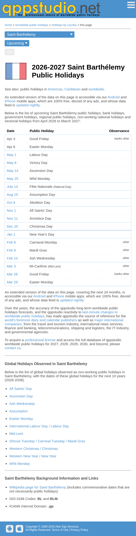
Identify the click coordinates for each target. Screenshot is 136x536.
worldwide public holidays (31, 25)
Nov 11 (12, 218)
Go (9, 52)
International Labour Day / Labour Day (39, 426)
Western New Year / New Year (32, 456)
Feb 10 (12, 258)
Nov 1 (11, 210)
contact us (13, 348)
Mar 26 (12, 274)
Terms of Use (60, 530)
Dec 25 (12, 226)
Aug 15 (12, 194)
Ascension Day (21, 396)
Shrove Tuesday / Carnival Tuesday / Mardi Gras (47, 441)
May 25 (12, 179)
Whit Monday (19, 464)
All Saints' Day (20, 389)
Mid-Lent (16, 434)
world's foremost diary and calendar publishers (41, 320)
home (8, 25)
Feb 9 (11, 250)
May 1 (11, 155)
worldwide (96, 89)
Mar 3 (11, 266)
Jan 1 (11, 234)
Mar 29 (12, 282)
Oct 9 (11, 202)
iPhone (10, 101)
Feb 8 (11, 242)
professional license (40, 340)
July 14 (12, 187)
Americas (55, 89)
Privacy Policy (79, 530)
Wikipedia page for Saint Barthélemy (37, 487)
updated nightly (28, 105)
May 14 (12, 171)
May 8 (11, 163)
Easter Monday (21, 419)
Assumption (18, 411)
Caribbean (72, 89)
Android (113, 97)
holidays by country (64, 25)
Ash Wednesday (22, 404)
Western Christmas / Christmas (33, 449)
